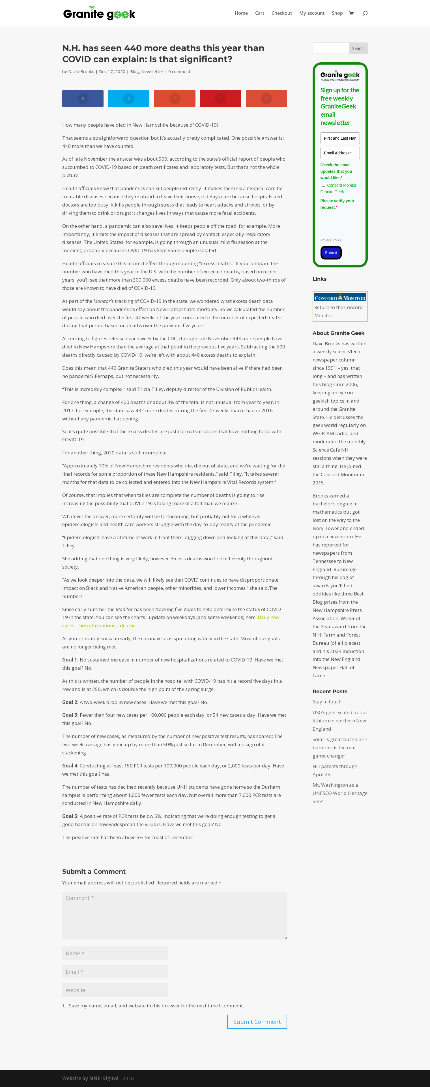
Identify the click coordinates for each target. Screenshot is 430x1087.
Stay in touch (327, 701)
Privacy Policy (331, 240)
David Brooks (81, 71)
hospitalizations (97, 625)
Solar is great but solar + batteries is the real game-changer (340, 747)
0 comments (180, 71)
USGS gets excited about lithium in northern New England (340, 720)
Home (241, 13)
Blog (134, 71)
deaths (127, 625)
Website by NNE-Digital (90, 1078)
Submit (331, 252)
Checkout (282, 13)
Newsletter (152, 71)
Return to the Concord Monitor (340, 307)
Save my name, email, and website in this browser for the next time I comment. (156, 1005)
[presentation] (364, 223)
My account (311, 13)
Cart (259, 13)
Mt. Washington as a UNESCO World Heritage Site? (340, 793)
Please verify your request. (337, 204)
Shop (337, 13)
